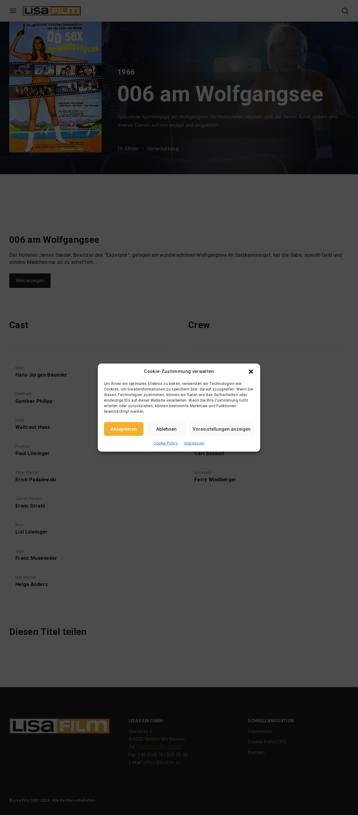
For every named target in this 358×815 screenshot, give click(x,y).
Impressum (194, 443)
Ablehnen (166, 429)
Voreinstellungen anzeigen (222, 429)
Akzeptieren (124, 429)
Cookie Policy (166, 443)
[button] (251, 371)
